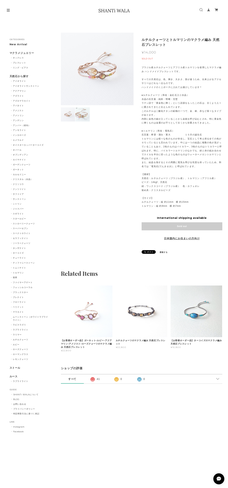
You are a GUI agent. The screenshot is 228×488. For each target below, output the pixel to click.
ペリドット (18, 307)
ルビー (16, 344)
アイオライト (19, 81)
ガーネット (18, 169)
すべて (72, 378)
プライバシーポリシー (24, 409)
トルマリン (18, 272)
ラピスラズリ (19, 324)
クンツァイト (19, 189)
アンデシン (18, 120)
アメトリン (18, 115)
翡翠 (15, 277)
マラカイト (18, 312)
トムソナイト (19, 267)
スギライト (18, 213)
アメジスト (18, 110)
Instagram (19, 427)
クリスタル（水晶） (23, 179)
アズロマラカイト (21, 101)
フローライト (19, 302)
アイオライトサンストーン (26, 86)
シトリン (17, 203)
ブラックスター (20, 292)
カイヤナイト (19, 159)
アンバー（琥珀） (21, 125)
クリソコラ (18, 184)
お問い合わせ (19, 404)
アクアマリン (19, 91)
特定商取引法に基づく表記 (26, 413)
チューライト (19, 258)
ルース (14, 376)
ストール (15, 367)
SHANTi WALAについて (26, 394)
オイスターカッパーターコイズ (28, 145)
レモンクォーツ (20, 359)
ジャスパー (18, 208)
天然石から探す (19, 76)
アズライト (18, 96)
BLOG (16, 399)
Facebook (18, 431)
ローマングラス (20, 354)
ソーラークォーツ (21, 243)
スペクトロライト (21, 233)
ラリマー (17, 334)
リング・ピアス (20, 67)
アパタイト (18, 105)
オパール (17, 150)
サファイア (18, 194)
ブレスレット (19, 62)
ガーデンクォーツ (21, 164)
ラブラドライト (20, 329)
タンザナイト (19, 248)
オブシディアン (20, 154)
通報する (164, 252)
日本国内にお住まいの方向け (182, 238)
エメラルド (18, 140)
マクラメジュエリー (22, 53)
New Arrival (18, 44)
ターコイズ (18, 253)
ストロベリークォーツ (24, 223)
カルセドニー (19, 174)
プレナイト (18, 297)
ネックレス (18, 57)
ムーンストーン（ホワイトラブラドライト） (30, 318)
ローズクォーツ (20, 349)
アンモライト (19, 130)
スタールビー (19, 218)
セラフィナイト (20, 238)
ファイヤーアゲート (23, 282)
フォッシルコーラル (23, 287)
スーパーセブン (20, 228)
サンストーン (19, 199)
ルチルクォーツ (20, 339)
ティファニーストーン (24, 263)
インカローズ (19, 135)
